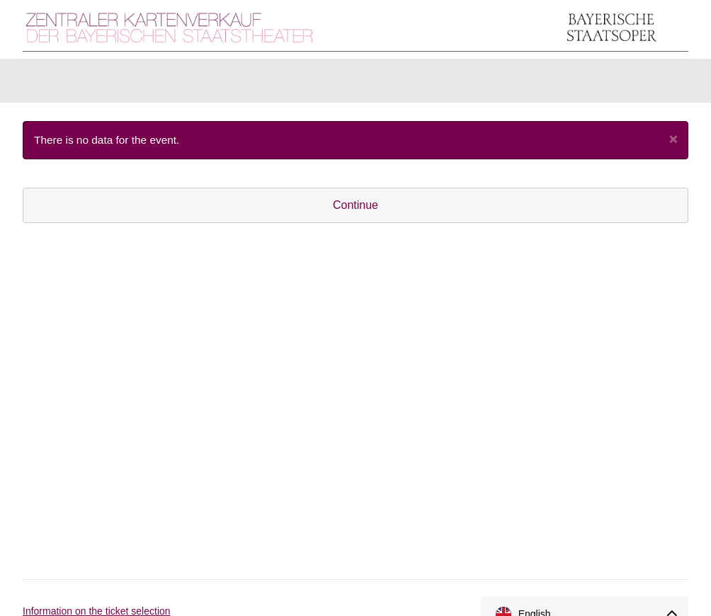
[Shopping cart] (662, 84)
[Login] (618, 84)
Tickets (58, 84)
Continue (355, 212)
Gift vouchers (202, 84)
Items (123, 84)
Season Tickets (307, 84)
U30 (388, 84)
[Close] (673, 145)
